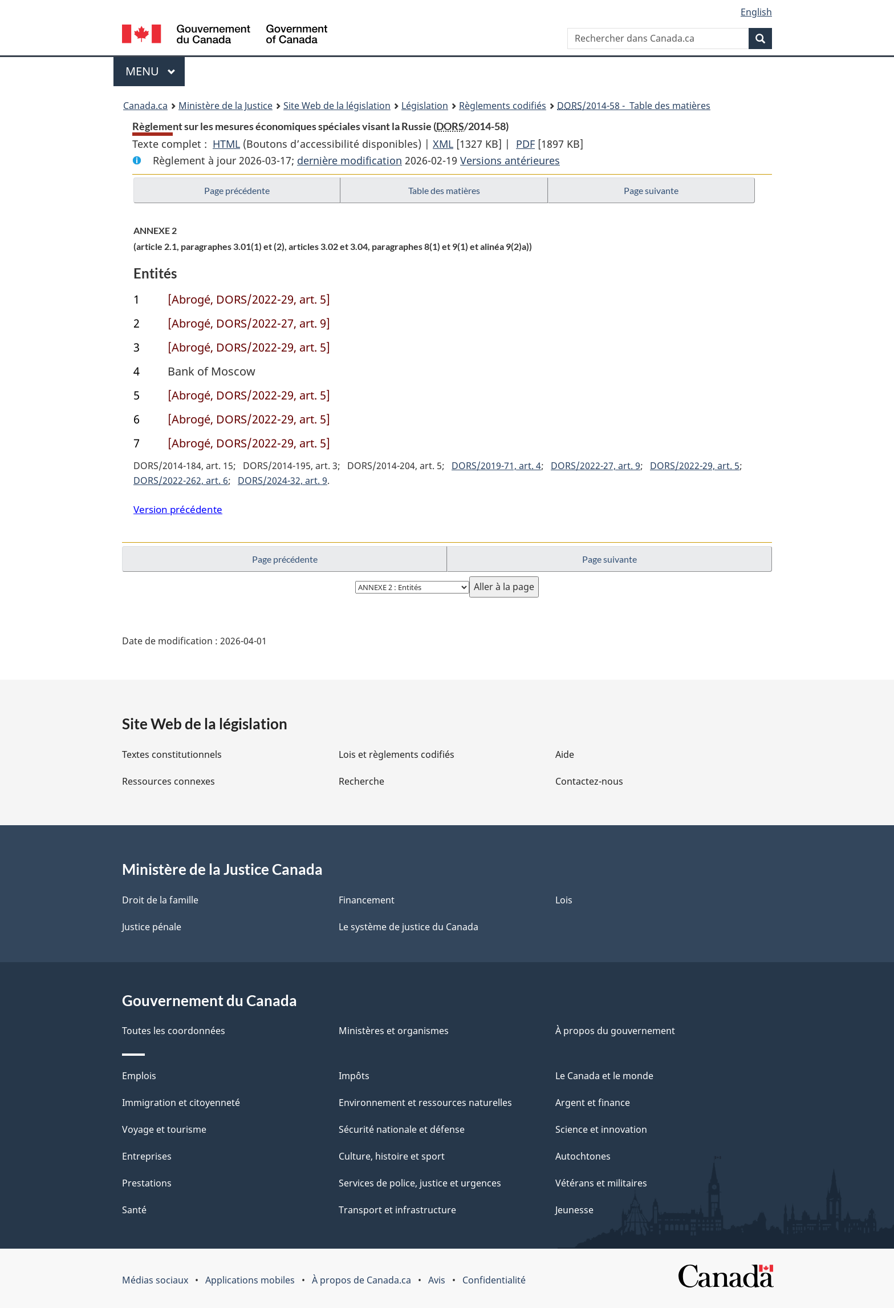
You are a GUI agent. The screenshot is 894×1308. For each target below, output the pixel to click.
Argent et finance (592, 1102)
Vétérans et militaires (601, 1183)
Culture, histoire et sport (392, 1156)
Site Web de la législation (337, 105)
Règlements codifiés (502, 105)
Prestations (147, 1183)
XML (443, 144)
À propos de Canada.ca (361, 1280)
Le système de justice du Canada (408, 927)
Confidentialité (494, 1280)
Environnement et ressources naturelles (425, 1102)
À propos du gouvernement (615, 1030)
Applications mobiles (250, 1280)
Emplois (139, 1075)
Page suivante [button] (651, 190)
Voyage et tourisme (164, 1129)
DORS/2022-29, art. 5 (694, 465)
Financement (367, 900)
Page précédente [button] (237, 190)
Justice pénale (151, 927)
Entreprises (147, 1156)
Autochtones (583, 1156)
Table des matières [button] (444, 190)
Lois (563, 900)
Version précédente (177, 509)
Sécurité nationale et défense (402, 1129)
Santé (134, 1210)
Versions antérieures (510, 160)
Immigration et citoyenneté (181, 1102)
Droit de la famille (160, 900)
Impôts (354, 1075)
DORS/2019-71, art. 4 (496, 465)
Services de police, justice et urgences (420, 1183)
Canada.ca (145, 105)
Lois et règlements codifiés (396, 754)
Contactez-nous (589, 781)
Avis (436, 1280)
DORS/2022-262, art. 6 (180, 480)
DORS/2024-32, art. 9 (282, 480)
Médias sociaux (155, 1280)
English (756, 12)
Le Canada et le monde (604, 1075)
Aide (564, 754)
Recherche (361, 781)
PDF (525, 144)
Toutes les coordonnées (173, 1030)
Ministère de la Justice (225, 105)
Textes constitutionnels (172, 754)
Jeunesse (574, 1210)
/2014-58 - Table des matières (633, 105)
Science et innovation (601, 1129)
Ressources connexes (168, 781)
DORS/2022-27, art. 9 (595, 465)
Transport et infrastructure (397, 1210)
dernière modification (349, 160)
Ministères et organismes (394, 1030)
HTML (226, 144)
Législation (424, 105)
